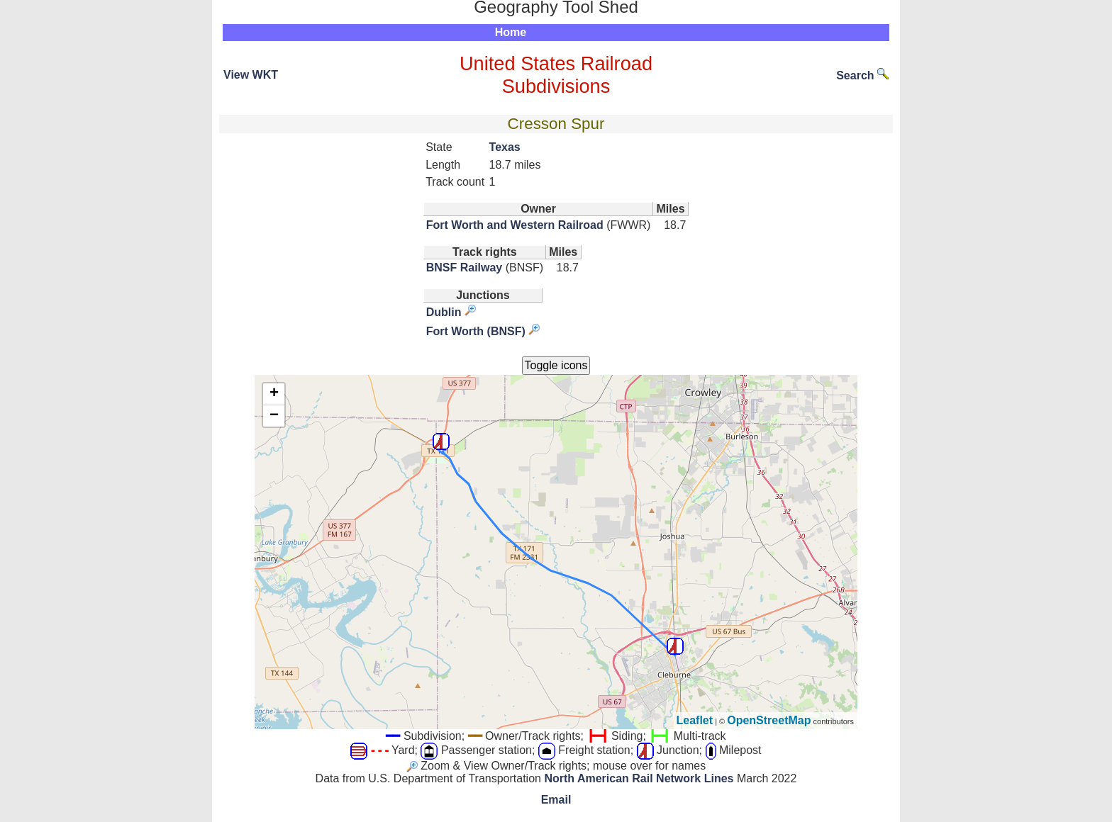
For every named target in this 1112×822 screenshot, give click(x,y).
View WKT (250, 75)
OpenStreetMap (769, 720)
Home (510, 32)
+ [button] (274, 394)
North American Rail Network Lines (638, 778)
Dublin (444, 312)
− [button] (274, 416)
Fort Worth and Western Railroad (515, 225)
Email (556, 800)
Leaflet (695, 720)
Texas (505, 147)
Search (862, 75)
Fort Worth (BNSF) (476, 331)
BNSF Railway (464, 267)
